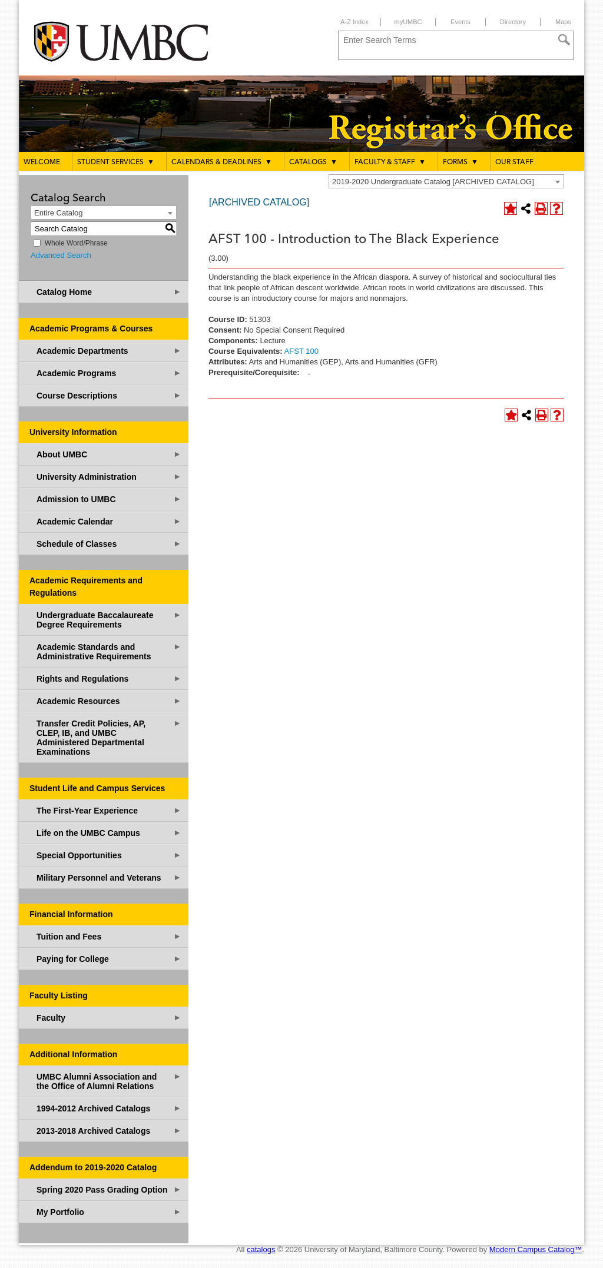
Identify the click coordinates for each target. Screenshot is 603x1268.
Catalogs (313, 162)
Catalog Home (109, 292)
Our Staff (514, 162)
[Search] (564, 40)
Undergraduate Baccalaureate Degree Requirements (109, 619)
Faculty (109, 1018)
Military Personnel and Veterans (109, 877)
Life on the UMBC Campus (109, 833)
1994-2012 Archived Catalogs (109, 1108)
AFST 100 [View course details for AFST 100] (301, 351)
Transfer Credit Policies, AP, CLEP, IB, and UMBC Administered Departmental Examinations (109, 737)
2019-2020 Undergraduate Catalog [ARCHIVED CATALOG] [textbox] (433, 181)
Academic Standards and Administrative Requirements (109, 651)
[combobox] (446, 181)
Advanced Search (61, 255)
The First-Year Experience (109, 810)
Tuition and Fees (109, 936)
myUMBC (408, 21)
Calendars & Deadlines (221, 162)
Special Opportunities (109, 855)
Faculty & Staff (390, 162)
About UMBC (109, 454)
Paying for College (109, 959)
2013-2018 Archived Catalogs (109, 1131)
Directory (513, 21)
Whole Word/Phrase (76, 243)
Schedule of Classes (109, 544)
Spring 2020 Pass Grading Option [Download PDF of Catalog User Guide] (109, 1189)
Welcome (42, 162)
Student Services (115, 162)
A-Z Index (354, 21)
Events (460, 21)
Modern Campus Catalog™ (535, 1249)
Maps (563, 21)
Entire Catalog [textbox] (58, 212)
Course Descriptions (109, 395)
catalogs (261, 1249)
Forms (460, 162)
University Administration (109, 477)
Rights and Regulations (109, 678)
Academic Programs (109, 373)
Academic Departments (109, 351)
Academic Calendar (109, 521)
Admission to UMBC (109, 499)
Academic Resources (109, 701)
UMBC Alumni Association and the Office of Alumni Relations (109, 1081)
